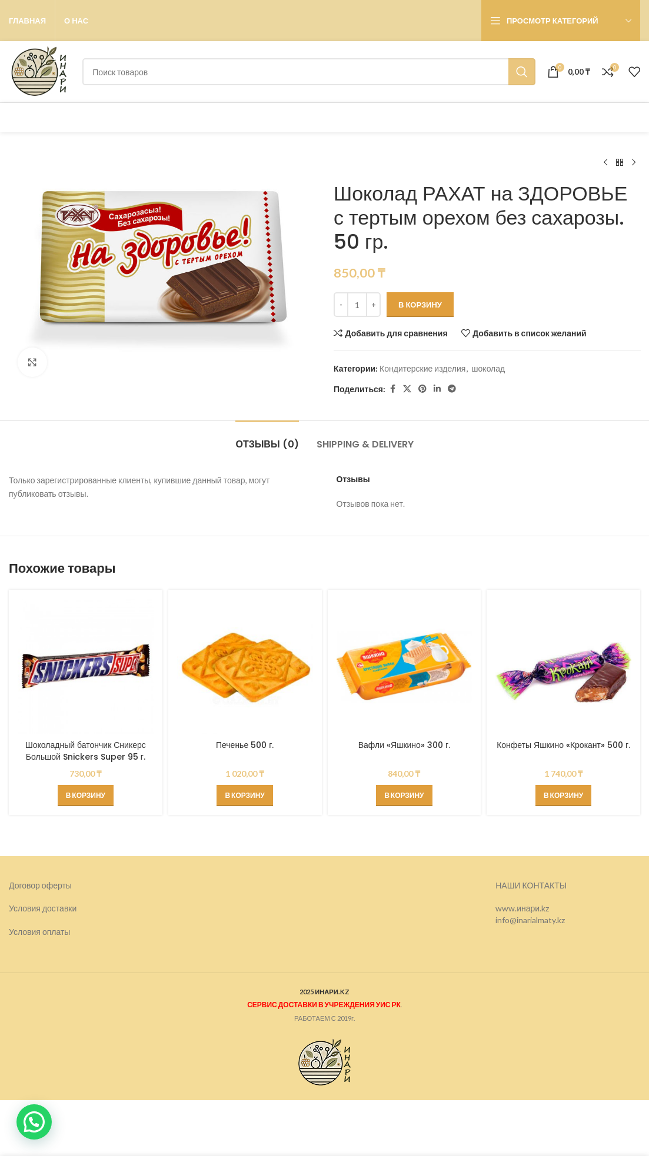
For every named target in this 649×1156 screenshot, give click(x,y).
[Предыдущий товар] (605, 163)
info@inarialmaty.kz (530, 920)
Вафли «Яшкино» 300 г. (404, 745)
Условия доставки (42, 908)
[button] (86, 795)
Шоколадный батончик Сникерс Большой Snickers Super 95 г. (85, 751)
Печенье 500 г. (245, 745)
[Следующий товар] (633, 163)
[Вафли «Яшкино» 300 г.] (404, 666)
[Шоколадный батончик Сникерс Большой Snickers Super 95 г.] (86, 666)
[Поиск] (308, 71)
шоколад (488, 368)
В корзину (420, 304)
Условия (25, 932)
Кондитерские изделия (422, 368)
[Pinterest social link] (422, 389)
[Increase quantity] (373, 304)
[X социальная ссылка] (407, 389)
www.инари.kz (522, 908)
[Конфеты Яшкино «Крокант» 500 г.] (563, 666)
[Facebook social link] (392, 389)
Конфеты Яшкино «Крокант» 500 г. (563, 745)
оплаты (56, 932)
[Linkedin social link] (437, 389)
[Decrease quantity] (341, 304)
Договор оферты (40, 885)
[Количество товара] (357, 304)
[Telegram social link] (452, 389)
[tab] (266, 438)
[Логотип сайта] (40, 71)
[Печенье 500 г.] (245, 666)
